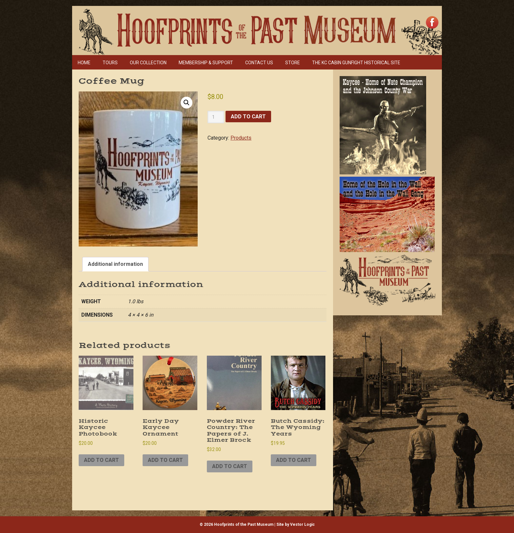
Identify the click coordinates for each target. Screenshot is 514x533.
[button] (186, 103)
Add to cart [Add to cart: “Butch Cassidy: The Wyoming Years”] (293, 460)
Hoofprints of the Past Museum (218, 22)
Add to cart (248, 116)
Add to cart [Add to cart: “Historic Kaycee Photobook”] (101, 460)
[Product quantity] (216, 117)
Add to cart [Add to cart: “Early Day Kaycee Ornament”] (165, 460)
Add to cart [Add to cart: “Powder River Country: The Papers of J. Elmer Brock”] (229, 466)
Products (240, 138)
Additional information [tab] (115, 264)
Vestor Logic (302, 524)
